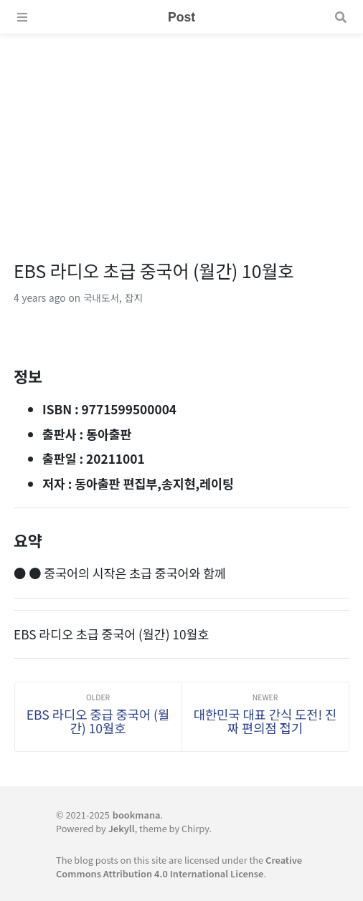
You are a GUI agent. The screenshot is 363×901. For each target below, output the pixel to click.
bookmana (137, 814)
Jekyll (121, 828)
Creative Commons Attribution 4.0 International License (179, 866)
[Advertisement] (181, 134)
